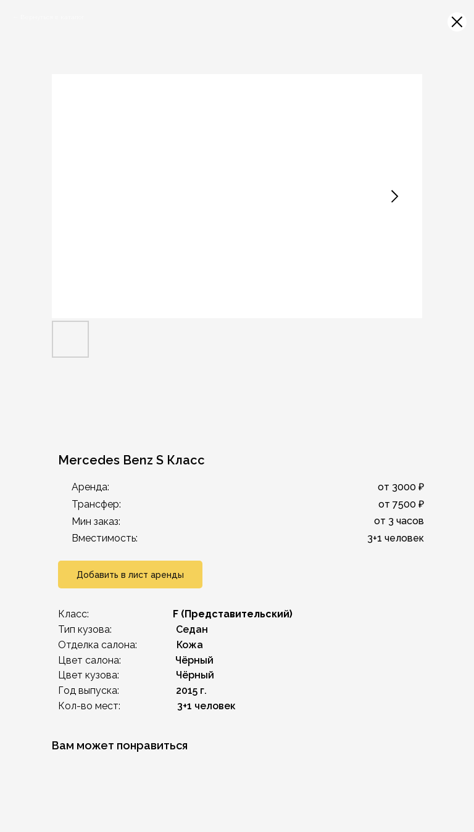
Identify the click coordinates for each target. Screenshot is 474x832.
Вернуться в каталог (52, 17)
